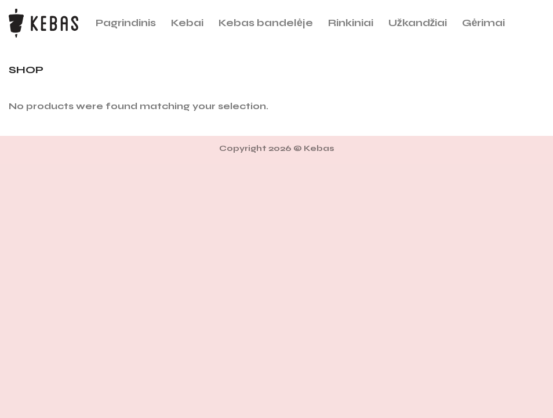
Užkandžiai (418, 23)
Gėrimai (483, 23)
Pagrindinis (126, 23)
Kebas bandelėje (266, 23)
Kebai (187, 23)
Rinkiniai (350, 23)
